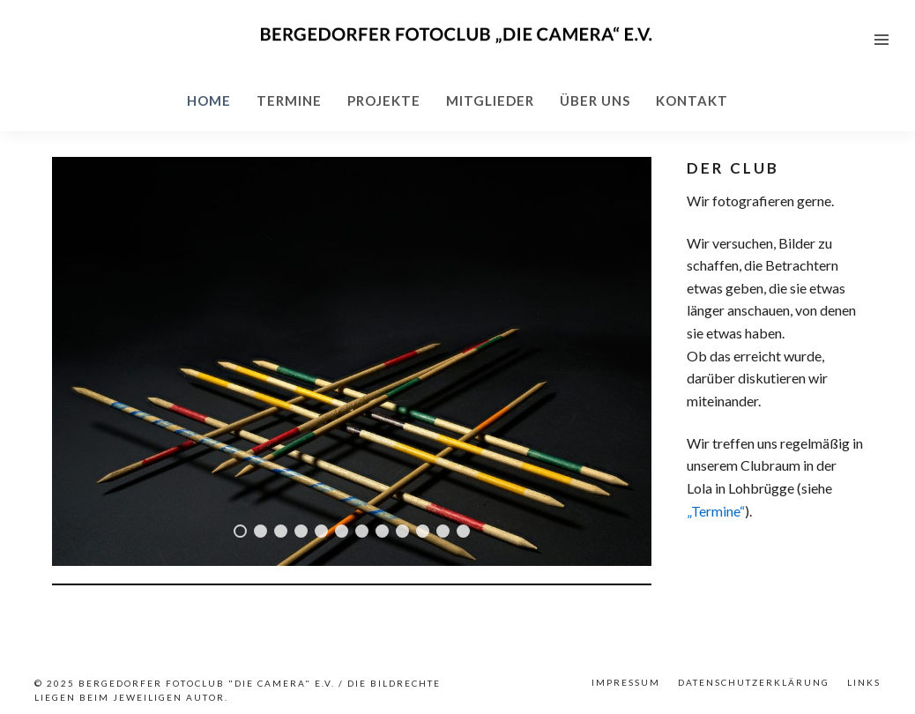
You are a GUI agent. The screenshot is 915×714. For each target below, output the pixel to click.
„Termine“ (716, 510)
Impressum (625, 682)
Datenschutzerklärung (753, 682)
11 (443, 531)
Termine (289, 100)
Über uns (595, 100)
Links (864, 682)
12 (463, 531)
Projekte (383, 100)
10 (422, 531)
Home (209, 100)
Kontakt (692, 100)
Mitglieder (490, 100)
